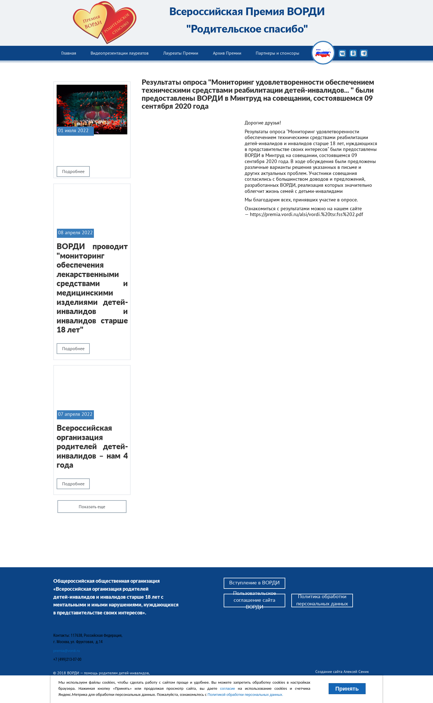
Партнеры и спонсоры (277, 53)
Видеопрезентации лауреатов (120, 53)
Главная (68, 53)
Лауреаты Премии (180, 53)
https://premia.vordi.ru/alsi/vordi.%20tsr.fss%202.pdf (306, 214)
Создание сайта (329, 671)
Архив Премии (227, 53)
